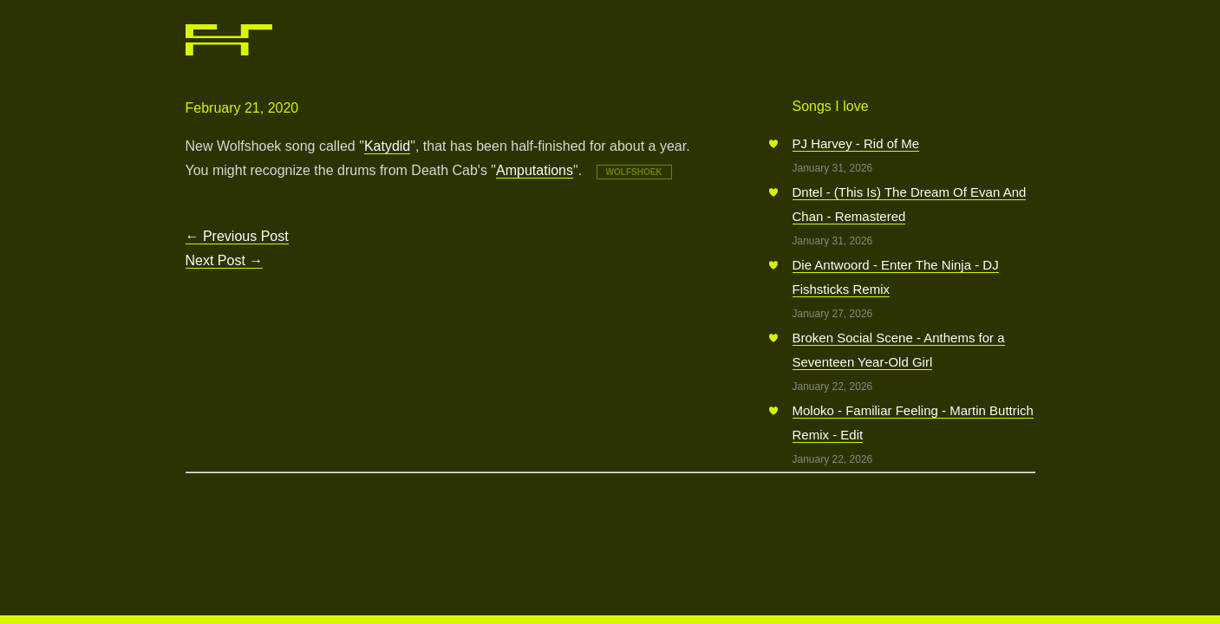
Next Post (225, 260)
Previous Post (237, 236)
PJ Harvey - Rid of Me (856, 143)
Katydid (387, 146)
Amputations (534, 170)
